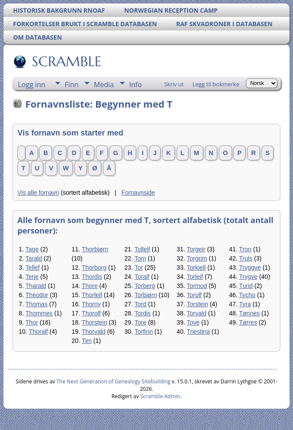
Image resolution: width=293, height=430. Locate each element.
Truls (245, 258)
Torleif (195, 276)
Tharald (35, 285)
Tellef (32, 267)
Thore (90, 285)
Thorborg (94, 267)
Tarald (33, 258)
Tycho (247, 294)
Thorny (91, 304)
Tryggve (250, 267)
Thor (31, 322)
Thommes (38, 313)
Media (104, 84)
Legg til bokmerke (215, 84)
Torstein (197, 304)
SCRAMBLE (66, 61)
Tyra (245, 304)
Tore (140, 322)
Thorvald (93, 331)
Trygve (248, 276)
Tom (140, 258)
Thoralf (38, 331)
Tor (138, 267)
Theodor (36, 294)
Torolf (194, 294)
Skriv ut (174, 84)
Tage (31, 249)
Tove (193, 322)
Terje (31, 276)
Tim (87, 340)
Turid (245, 285)
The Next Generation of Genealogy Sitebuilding (113, 381)
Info (135, 84)
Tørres (248, 322)
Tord (140, 304)
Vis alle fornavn (38, 192)
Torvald (196, 313)
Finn (71, 84)
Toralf (141, 276)
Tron (245, 249)
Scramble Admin (160, 396)
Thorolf (91, 313)
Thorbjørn (95, 249)
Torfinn (143, 331)
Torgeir (196, 249)
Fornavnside (138, 192)
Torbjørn (145, 294)
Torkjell (196, 267)
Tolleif (142, 249)
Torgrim (197, 258)
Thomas (36, 304)
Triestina (198, 331)
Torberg (144, 285)
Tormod (197, 285)
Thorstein (94, 322)
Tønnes (249, 313)
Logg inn (31, 84)
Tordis (142, 313)
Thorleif (92, 294)
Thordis (92, 276)
